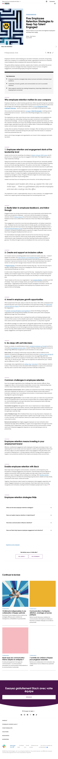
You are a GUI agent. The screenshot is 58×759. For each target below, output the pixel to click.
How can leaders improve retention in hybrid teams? (20, 515)
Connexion (52, 1)
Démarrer (29, 697)
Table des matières (6, 46)
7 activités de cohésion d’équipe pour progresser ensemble (41, 659)
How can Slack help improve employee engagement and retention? (24, 530)
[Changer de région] (46, 1)
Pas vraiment (36, 556)
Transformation (31, 14)
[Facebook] (27, 715)
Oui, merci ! (21, 556)
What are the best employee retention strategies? (19, 507)
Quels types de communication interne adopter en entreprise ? (13, 659)
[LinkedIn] (21, 715)
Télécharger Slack (13, 746)
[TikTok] (36, 715)
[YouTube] (33, 715)
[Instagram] (24, 715)
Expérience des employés (13, 545)
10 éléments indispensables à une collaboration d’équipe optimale (14, 612)
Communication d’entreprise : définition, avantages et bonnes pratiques (41, 613)
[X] (30, 715)
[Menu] (55, 6)
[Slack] (6, 5)
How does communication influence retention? (19, 522)
